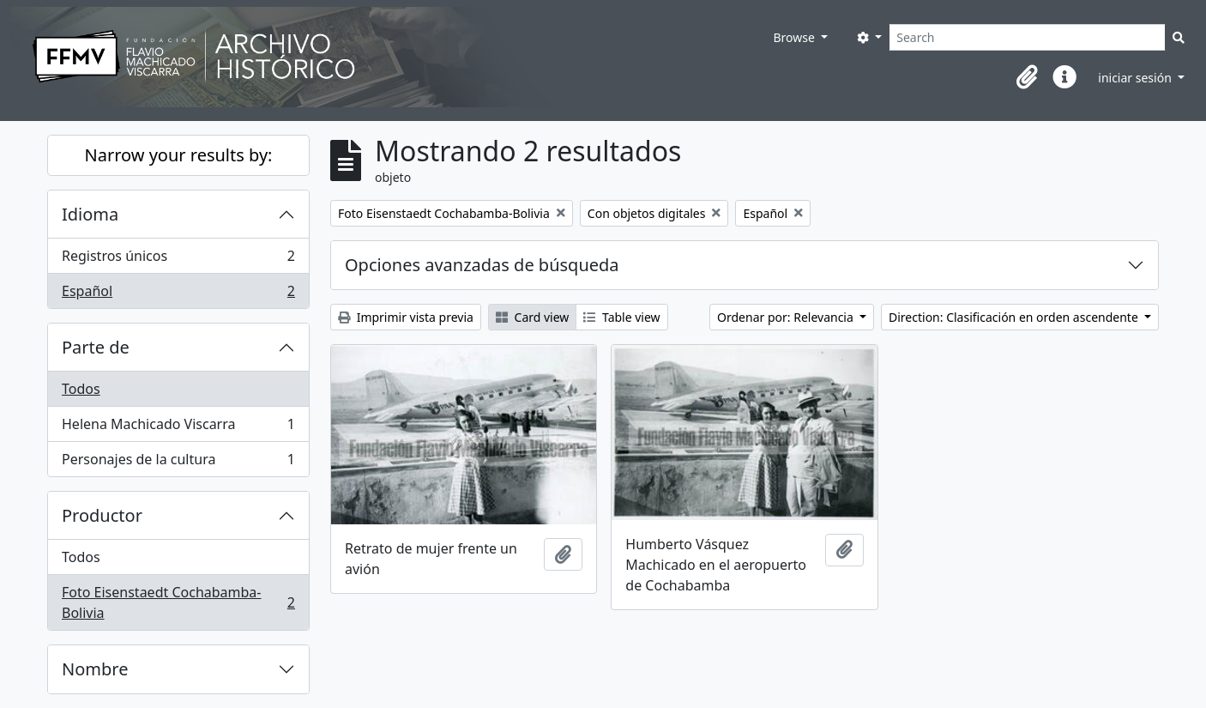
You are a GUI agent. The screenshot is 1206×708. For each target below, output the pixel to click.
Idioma (90, 214)
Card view (532, 317)
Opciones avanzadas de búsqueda (482, 264)
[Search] (1027, 37)
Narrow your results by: (179, 154)
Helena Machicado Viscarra (178, 428)
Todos (81, 388)
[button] (1027, 77)
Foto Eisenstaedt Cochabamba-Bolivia (178, 602)
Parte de (96, 347)
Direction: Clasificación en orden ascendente (1015, 317)
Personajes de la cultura (178, 462)
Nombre (95, 669)
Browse (795, 37)
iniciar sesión (1136, 78)
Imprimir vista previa (405, 317)
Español (178, 294)
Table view (621, 317)
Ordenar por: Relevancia (786, 317)
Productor (102, 515)
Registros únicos (178, 259)
